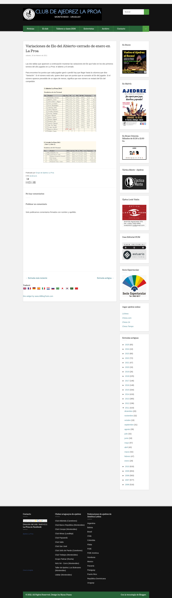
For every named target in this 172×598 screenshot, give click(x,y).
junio (126, 438)
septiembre (129, 425)
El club (45, 29)
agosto (127, 429)
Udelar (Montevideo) (63, 575)
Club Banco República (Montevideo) (70, 525)
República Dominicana (96, 579)
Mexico (90, 561)
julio (126, 434)
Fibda (89, 545)
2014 (127, 394)
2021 (127, 363)
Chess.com (127, 318)
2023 (127, 353)
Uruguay (90, 583)
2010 (127, 466)
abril (126, 447)
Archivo (105, 29)
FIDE (89, 549)
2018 (127, 376)
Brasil (89, 532)
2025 (127, 345)
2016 (127, 385)
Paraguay (91, 570)
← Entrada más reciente (36, 278)
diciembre (128, 411)
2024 (127, 349)
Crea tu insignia (28, 570)
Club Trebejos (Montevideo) (66, 555)
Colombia (91, 540)
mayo (126, 443)
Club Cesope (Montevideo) (66, 529)
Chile (89, 536)
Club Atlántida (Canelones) (66, 521)
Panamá (90, 566)
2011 (127, 408)
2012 (127, 403)
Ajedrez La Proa (28, 534)
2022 (127, 358)
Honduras (91, 557)
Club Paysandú (61, 538)
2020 (127, 367)
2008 (127, 475)
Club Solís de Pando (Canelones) (69, 550)
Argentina (91, 523)
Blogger (142, 595)
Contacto (121, 29)
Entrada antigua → (105, 278)
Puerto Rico (92, 574)
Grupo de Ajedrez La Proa (45, 173)
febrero (127, 456)
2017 (127, 381)
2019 (127, 372)
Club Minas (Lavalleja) (64, 533)
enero (127, 461)
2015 (127, 390)
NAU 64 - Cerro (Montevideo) (67, 563)
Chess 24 (126, 322)
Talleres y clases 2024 (66, 29)
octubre (127, 420)
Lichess (125, 314)
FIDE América (93, 553)
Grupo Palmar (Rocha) (64, 559)
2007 (127, 480)
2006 (127, 485)
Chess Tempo (128, 326)
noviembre (129, 416)
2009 (127, 471)
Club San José (61, 546)
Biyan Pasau (66, 595)
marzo (127, 452)
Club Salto (59, 542)
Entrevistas (89, 29)
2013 (127, 399)
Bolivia (90, 527)
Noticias (30, 29)
